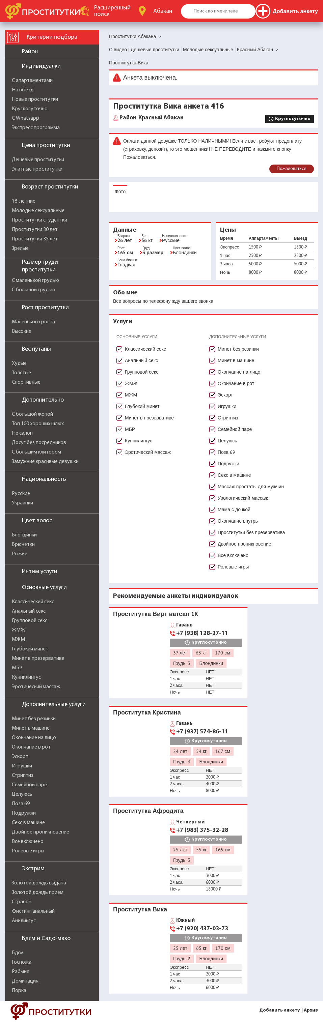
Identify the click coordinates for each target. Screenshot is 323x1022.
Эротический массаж (36, 687)
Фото (120, 191)
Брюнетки (23, 544)
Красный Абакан (151, 118)
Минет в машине (31, 728)
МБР (17, 668)
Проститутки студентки (39, 220)
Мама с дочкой (234, 509)
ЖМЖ (18, 630)
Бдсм (18, 953)
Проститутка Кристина (147, 712)
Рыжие (19, 554)
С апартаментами (32, 80)
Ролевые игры (28, 851)
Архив (311, 1010)
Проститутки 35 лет (35, 239)
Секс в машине (28, 822)
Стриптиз (22, 775)
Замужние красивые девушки (45, 461)
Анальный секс (29, 611)
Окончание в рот (31, 747)
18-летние (23, 201)
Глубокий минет (30, 649)
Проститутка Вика (140, 909)
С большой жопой (32, 414)
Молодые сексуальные (38, 210)
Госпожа (21, 962)
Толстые (21, 373)
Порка (19, 990)
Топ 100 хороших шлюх (38, 424)
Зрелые (20, 248)
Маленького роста (33, 322)
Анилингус (24, 921)
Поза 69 (21, 804)
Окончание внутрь (238, 521)
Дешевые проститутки (38, 160)
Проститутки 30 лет (35, 229)
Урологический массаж (243, 498)
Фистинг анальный (33, 911)
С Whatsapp (25, 118)
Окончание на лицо (34, 737)
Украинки (22, 503)
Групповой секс (29, 620)
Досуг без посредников (39, 442)
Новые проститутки (35, 99)
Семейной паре (29, 785)
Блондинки (24, 535)
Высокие (21, 331)
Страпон (21, 902)
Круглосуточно (30, 109)
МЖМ (18, 639)
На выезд (22, 90)
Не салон (22, 433)
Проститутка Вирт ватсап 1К (155, 614)
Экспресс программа (36, 127)
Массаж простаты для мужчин (251, 487)
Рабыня (20, 971)
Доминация (25, 981)
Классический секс (33, 602)
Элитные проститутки (37, 169)
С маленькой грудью (35, 280)
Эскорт (20, 756)
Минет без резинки (34, 719)
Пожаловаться (291, 168)
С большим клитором (36, 452)
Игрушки (22, 766)
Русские (21, 493)
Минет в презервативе (38, 658)
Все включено (28, 841)
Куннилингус (26, 677)
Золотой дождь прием (37, 892)
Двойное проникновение (40, 832)
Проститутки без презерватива (251, 532)
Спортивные (26, 382)
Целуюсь (22, 794)
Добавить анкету (279, 1010)
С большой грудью (33, 290)
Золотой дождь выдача (39, 883)
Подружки (24, 813)
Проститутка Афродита (148, 811)
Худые (19, 363)
